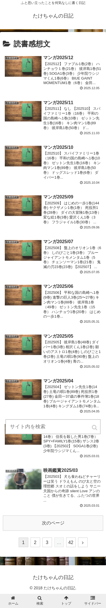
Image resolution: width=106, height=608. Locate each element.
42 (70, 542)
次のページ (53, 523)
